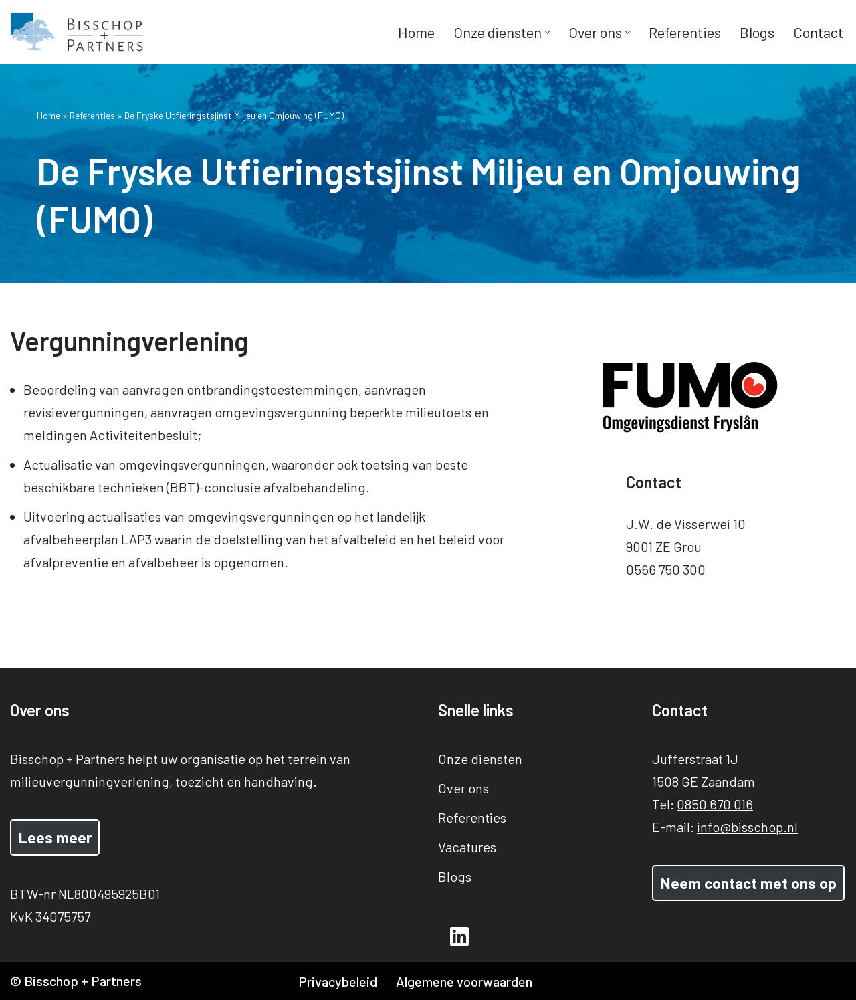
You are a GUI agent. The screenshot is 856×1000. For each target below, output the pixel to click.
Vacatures (467, 847)
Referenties (685, 32)
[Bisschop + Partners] (77, 32)
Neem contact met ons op (749, 883)
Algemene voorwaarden (464, 981)
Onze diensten (480, 759)
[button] (547, 32)
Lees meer (55, 837)
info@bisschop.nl (747, 827)
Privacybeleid (337, 981)
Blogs (757, 32)
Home (416, 32)
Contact (818, 32)
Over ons (463, 788)
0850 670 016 (715, 804)
